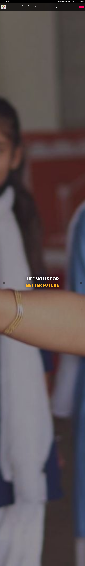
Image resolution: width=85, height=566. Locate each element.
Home (17, 6)
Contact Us (66, 7)
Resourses (43, 6)
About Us (23, 7)
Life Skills (28, 7)
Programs (36, 6)
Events (50, 6)
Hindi (81, 7)
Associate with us (57, 7)
